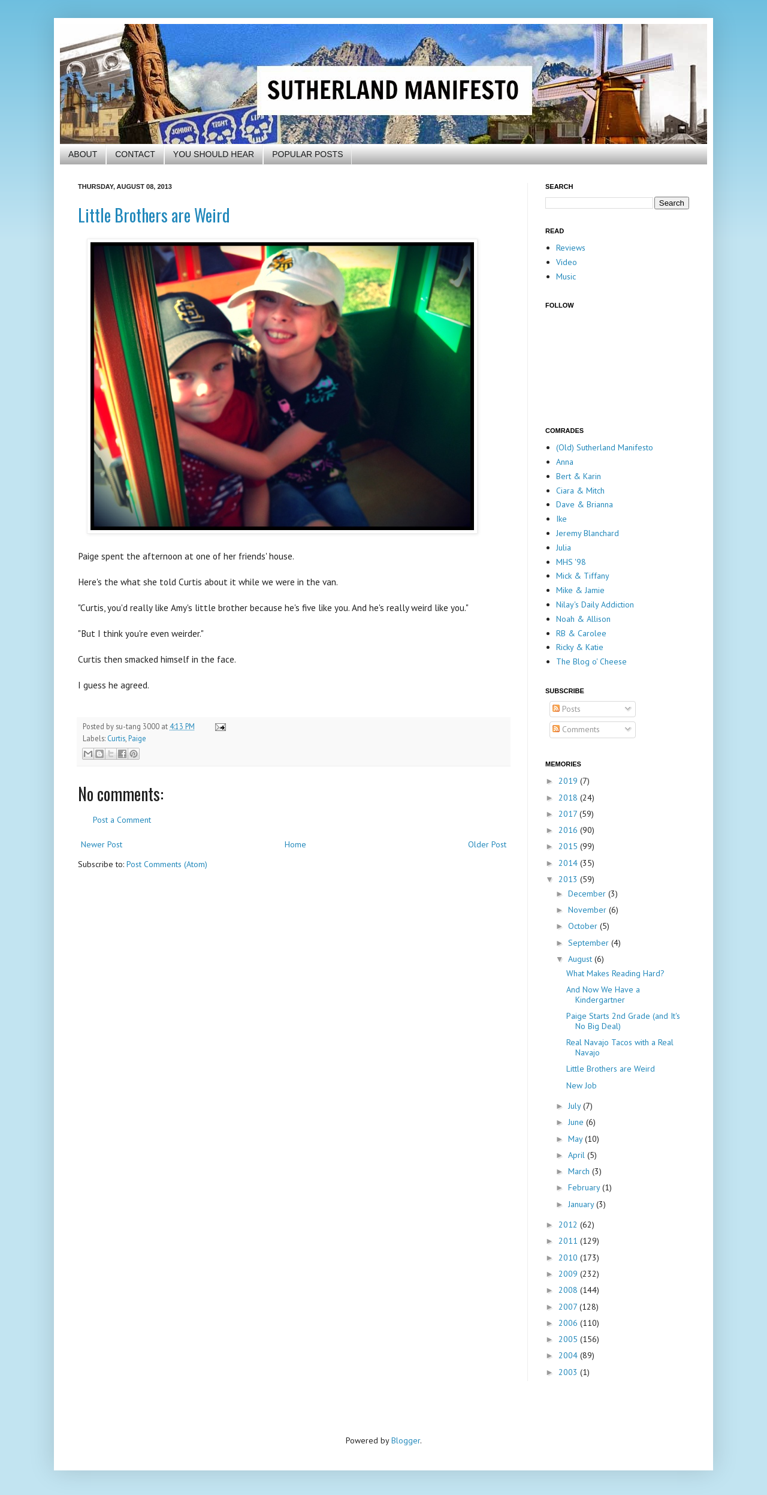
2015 (569, 846)
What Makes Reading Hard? (615, 973)
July (575, 1105)
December (588, 893)
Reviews (570, 247)
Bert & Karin (578, 476)
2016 (569, 830)
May (576, 1138)
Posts (566, 708)
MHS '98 (571, 562)
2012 (569, 1224)
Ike (561, 518)
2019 (569, 780)
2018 (569, 797)
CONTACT (135, 154)
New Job (581, 1085)
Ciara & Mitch (580, 490)
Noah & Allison (583, 618)
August (581, 958)
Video (566, 262)
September (589, 942)
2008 (569, 1290)
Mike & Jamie (580, 590)
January (582, 1204)
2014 (569, 863)
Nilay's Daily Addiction (595, 604)
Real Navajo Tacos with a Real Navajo (620, 1047)
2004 (569, 1355)
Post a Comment (122, 819)
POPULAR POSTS (307, 154)
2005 (569, 1339)
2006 (569, 1322)
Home (295, 844)
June (577, 1122)
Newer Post (101, 844)
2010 (569, 1257)
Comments (576, 729)
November (588, 909)
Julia (563, 547)
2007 (568, 1306)
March (580, 1171)
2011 (569, 1240)
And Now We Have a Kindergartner (603, 994)
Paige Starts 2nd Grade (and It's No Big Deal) (623, 1020)
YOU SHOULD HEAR (213, 154)
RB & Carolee (581, 633)
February (585, 1187)
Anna (564, 461)
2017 (568, 813)
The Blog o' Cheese (591, 661)
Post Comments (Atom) (166, 864)
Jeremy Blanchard (587, 533)
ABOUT (82, 154)
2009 (569, 1273)
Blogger (405, 1440)
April (577, 1155)
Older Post (487, 844)
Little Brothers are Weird (154, 215)
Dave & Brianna (584, 504)
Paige (137, 738)
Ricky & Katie (579, 647)
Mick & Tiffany (582, 575)
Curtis (116, 738)
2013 (569, 879)
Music (566, 276)
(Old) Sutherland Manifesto (604, 447)
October (584, 926)
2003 (569, 1372)
